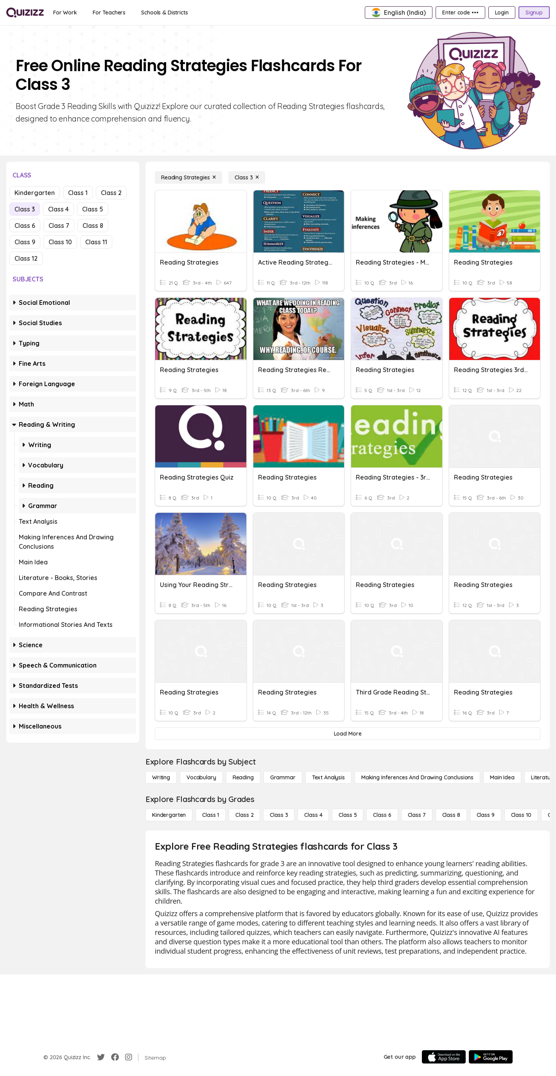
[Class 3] (246, 177)
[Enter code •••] (460, 12)
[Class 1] (210, 815)
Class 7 (58, 225)
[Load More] (347, 733)
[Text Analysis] (328, 777)
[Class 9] (485, 815)
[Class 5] (347, 815)
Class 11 (96, 242)
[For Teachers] (109, 12)
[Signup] (534, 12)
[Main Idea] (502, 777)
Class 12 (26, 258)
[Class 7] (416, 815)
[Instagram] (128, 1057)
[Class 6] (382, 815)
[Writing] (161, 777)
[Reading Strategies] (188, 177)
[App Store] (444, 1056)
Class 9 (24, 242)
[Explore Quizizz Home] (25, 12)
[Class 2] (244, 815)
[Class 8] (451, 815)
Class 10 (60, 242)
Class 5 (92, 209)
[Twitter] (101, 1057)
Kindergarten (34, 193)
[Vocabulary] (201, 777)
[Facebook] (115, 1057)
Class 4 (58, 209)
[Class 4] (313, 815)
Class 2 (111, 193)
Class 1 (78, 193)
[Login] (501, 12)
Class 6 (24, 225)
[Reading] (243, 777)
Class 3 (24, 209)
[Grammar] (283, 777)
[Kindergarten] (168, 815)
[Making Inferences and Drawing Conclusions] (417, 777)
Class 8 (93, 225)
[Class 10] (521, 815)
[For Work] (65, 12)
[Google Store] (491, 1056)
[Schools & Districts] (164, 12)
